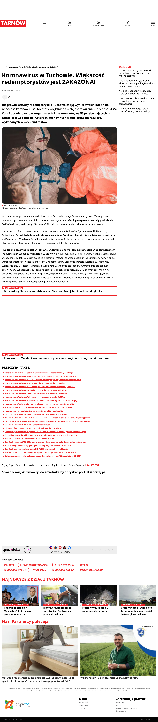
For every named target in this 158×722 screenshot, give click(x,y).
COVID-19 (84, 565)
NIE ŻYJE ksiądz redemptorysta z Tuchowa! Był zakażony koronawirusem (36, 414)
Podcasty (54, 551)
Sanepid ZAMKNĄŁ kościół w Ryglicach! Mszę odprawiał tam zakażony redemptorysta (41, 435)
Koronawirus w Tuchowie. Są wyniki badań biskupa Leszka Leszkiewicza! (36, 390)
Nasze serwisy (147, 719)
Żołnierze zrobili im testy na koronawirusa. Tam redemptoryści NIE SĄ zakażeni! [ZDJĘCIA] (43, 456)
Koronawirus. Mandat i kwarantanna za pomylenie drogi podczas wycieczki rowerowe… (57, 358)
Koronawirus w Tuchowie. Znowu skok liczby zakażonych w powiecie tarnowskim (39, 404)
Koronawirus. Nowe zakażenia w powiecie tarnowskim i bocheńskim (34, 411)
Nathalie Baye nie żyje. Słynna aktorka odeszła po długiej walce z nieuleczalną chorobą (137, 83)
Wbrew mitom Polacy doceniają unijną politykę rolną (109, 677)
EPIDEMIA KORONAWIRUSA (91, 570)
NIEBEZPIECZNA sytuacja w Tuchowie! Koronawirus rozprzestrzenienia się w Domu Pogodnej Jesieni (47, 418)
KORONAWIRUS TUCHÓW (63, 570)
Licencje (119, 705)
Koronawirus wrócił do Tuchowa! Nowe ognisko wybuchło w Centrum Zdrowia (38, 407)
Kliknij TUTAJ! (92, 465)
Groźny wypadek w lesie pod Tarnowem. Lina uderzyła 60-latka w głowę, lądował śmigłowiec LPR (137, 611)
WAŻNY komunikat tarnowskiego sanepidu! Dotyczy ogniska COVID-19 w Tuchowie (40, 452)
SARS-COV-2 (9, 565)
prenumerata (83, 705)
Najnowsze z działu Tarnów (33, 579)
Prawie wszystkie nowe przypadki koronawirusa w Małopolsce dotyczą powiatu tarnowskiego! (45, 431)
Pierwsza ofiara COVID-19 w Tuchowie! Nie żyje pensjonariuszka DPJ (34, 428)
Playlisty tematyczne (65, 551)
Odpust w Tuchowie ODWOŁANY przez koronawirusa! (27, 425)
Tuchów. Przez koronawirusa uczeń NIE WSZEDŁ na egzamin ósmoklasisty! (36, 449)
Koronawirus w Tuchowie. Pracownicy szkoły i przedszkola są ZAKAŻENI (35, 383)
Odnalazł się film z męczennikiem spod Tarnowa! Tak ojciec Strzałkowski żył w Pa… (54, 291)
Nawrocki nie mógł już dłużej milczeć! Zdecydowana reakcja (134, 110)
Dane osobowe (121, 711)
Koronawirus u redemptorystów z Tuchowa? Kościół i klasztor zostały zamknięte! (39, 373)
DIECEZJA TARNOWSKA (64, 565)
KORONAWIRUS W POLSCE (15, 570)
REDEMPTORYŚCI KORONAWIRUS (34, 565)
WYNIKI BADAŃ (39, 570)
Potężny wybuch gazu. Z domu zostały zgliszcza (98, 609)
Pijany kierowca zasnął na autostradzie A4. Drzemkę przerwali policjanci (59, 611)
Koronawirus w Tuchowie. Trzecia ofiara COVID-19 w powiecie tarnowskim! (37, 393)
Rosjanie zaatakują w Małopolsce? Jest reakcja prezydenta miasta (20, 611)
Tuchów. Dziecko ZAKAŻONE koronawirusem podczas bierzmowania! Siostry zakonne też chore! (45, 442)
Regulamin (120, 702)
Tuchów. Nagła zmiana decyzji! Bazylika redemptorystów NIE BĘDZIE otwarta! (38, 445)
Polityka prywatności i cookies (126, 708)
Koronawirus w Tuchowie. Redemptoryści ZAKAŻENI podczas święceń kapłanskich (40, 386)
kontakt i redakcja (85, 702)
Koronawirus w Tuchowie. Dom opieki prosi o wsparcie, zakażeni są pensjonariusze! (40, 376)
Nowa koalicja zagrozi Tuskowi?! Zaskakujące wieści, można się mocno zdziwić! (135, 73)
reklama (82, 708)
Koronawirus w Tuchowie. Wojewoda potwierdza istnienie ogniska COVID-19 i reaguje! (41, 400)
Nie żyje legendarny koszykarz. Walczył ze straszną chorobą (135, 92)
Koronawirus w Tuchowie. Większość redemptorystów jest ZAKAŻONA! (35, 397)
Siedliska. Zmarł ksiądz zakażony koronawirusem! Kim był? (30, 438)
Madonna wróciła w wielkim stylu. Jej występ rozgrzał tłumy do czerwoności (136, 101)
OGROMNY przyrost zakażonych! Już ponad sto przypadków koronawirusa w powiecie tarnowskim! (47, 421)
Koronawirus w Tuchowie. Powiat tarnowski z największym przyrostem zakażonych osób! (43, 380)
